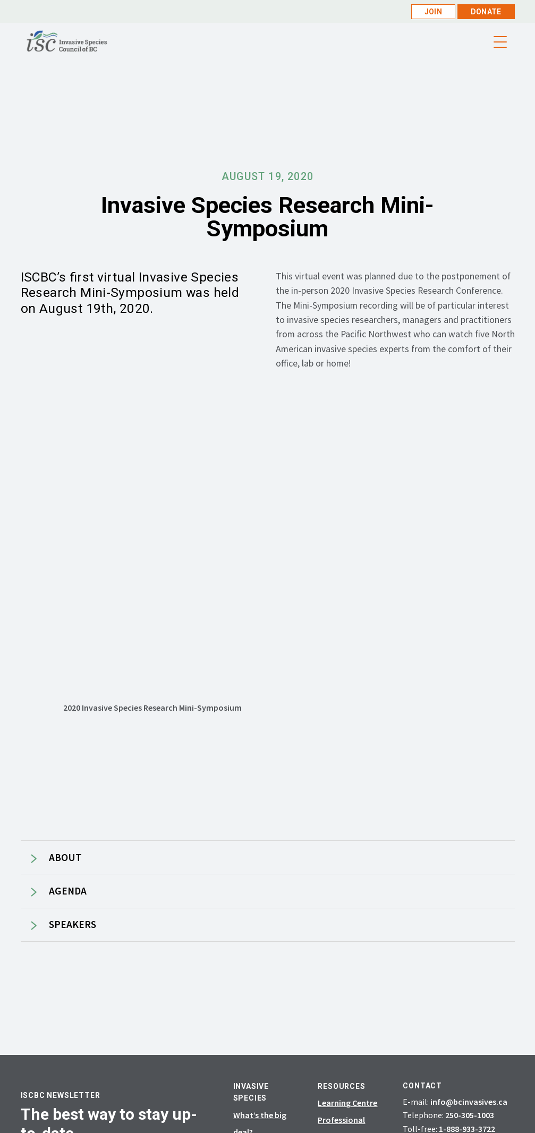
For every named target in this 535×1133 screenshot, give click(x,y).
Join (433, 11)
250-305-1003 (469, 1115)
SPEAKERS (72, 924)
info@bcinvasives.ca (468, 1101)
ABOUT (65, 857)
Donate (486, 11)
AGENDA (68, 891)
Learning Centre (347, 1102)
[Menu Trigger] (500, 42)
